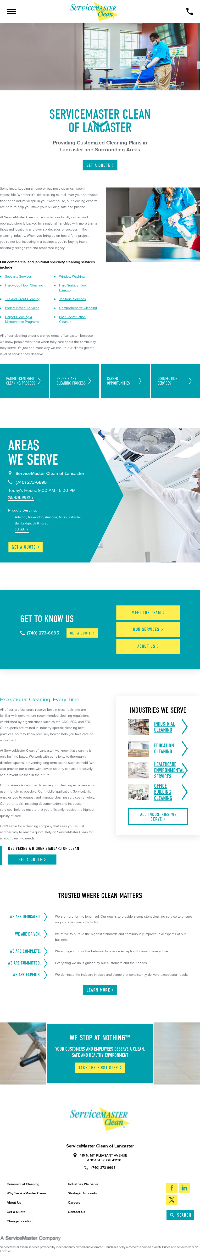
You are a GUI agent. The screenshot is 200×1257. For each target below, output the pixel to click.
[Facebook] (171, 1183)
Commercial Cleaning (23, 1179)
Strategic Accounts (82, 1188)
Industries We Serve (83, 1179)
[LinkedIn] (184, 1183)
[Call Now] (189, 11)
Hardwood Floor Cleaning (24, 285)
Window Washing (72, 277)
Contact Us (76, 1207)
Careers (74, 1198)
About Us (14, 1198)
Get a (26, 547)
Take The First (100, 1063)
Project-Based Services (22, 308)
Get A (100, 165)
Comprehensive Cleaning (78, 308)
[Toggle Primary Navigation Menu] (11, 11)
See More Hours (19, 498)
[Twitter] (171, 1195)
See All (20, 529)
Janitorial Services (72, 299)
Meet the (150, 611)
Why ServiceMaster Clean (26, 1188)
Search (180, 1210)
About (151, 641)
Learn (100, 985)
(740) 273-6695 (27, 482)
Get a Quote (16, 1207)
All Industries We (158, 812)
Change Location (20, 1216)
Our (151, 626)
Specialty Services (18, 277)
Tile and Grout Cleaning (22, 299)
